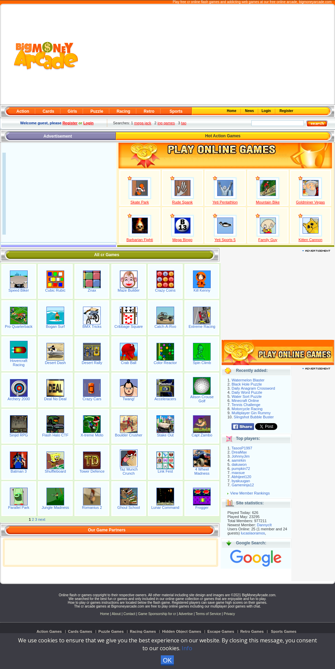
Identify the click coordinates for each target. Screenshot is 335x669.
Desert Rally (92, 363)
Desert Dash (55, 363)
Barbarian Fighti (139, 240)
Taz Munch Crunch (129, 471)
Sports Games (283, 631)
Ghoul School (128, 507)
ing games (166, 123)
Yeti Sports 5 (225, 240)
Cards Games (80, 631)
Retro (149, 111)
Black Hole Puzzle (247, 384)
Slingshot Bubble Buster (254, 417)
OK (167, 660)
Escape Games (220, 631)
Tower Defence (92, 471)
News (250, 111)
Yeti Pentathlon (225, 202)
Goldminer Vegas (310, 202)
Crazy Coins (165, 290)
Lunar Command (165, 507)
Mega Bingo (182, 240)
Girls (72, 111)
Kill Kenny (202, 290)
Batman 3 (19, 471)
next (41, 519)
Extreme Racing (202, 326)
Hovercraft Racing (18, 363)
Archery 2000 (19, 399)
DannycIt (264, 525)
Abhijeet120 (241, 477)
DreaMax (239, 452)
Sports (175, 111)
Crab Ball (128, 363)
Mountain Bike (268, 202)
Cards (48, 111)
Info (187, 648)
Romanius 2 (92, 507)
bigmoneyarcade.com (315, 2)
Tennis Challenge (246, 405)
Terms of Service (209, 614)
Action (22, 111)
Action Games (49, 631)
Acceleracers (165, 399)
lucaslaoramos (253, 533)
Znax (92, 290)
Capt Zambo (202, 435)
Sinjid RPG (19, 435)
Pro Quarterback (18, 326)
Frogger (202, 507)
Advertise (186, 614)
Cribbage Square (128, 326)
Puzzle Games (111, 631)
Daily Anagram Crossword (253, 388)
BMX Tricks (92, 326)
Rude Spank (182, 202)
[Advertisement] (206, 55)
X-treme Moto (92, 435)
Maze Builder (129, 290)
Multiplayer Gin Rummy (251, 413)
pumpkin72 (241, 468)
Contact (129, 614)
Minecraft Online (245, 401)
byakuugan (241, 481)
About (116, 614)
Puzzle (96, 111)
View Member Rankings (250, 493)
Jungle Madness (55, 507)
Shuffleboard (55, 471)
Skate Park (139, 202)
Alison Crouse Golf (201, 399)
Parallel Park (18, 507)
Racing (123, 111)
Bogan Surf (55, 326)
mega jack (142, 123)
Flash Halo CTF (55, 435)
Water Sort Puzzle (247, 396)
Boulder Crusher (128, 435)
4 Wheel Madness (202, 471)
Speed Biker (19, 290)
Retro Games (252, 631)
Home (232, 111)
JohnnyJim (241, 456)
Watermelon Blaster (248, 380)
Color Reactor (165, 363)
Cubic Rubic (55, 290)
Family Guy (267, 240)
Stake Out (165, 435)
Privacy (229, 614)
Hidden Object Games (181, 631)
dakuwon (239, 464)
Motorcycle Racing (247, 409)
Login (267, 111)
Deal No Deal (55, 399)
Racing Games (143, 631)
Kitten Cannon (310, 240)
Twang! (129, 399)
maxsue (238, 473)
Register (286, 111)
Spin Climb (202, 363)
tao (183, 123)
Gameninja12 (243, 485)
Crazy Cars (92, 399)
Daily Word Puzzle (247, 392)
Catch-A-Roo (165, 326)
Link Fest (165, 471)
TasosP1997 (242, 448)
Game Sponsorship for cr (157, 614)
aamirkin (239, 460)
